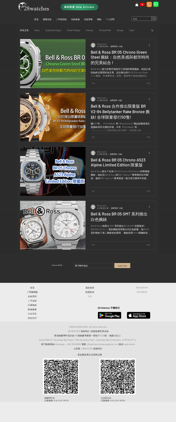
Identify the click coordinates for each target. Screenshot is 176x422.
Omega (120, 30)
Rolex (37, 30)
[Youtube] (142, 4)
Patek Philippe (73, 30)
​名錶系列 (32, 296)
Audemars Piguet (53, 30)
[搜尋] (139, 19)
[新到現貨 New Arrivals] (79, 7)
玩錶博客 (32, 313)
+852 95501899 (74, 344)
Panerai (89, 30)
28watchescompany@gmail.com (102, 344)
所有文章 (24, 30)
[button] (47, 19)
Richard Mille (105, 30)
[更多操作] (150, 45)
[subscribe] (122, 265)
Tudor (131, 30)
